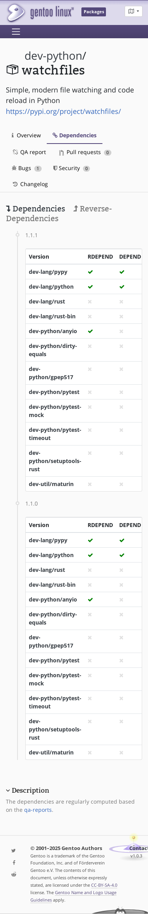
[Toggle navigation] (16, 31)
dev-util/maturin (51, 484)
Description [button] (30, 790)
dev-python (53, 55)
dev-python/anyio (53, 331)
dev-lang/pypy (48, 271)
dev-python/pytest (54, 392)
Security (71, 168)
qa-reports (38, 809)
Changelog (30, 184)
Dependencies (75, 135)
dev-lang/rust (47, 301)
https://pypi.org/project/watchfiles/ (63, 111)
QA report (29, 152)
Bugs (27, 168)
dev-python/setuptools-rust (55, 461)
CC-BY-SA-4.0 (104, 885)
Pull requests (85, 152)
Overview (26, 135)
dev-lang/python (51, 286)
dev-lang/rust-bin (52, 316)
